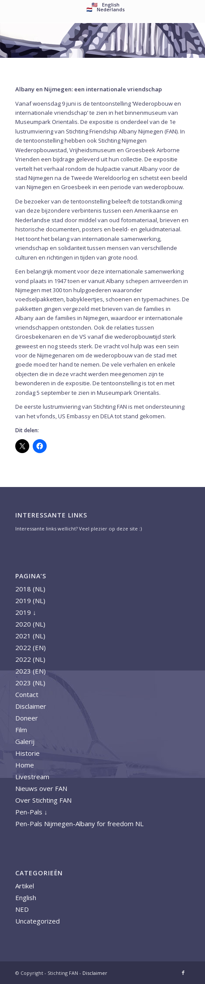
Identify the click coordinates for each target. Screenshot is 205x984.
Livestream (32, 776)
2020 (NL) (30, 624)
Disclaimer (30, 706)
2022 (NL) (30, 659)
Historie (27, 753)
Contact (26, 694)
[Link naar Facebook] (183, 972)
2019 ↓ (25, 612)
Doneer (26, 718)
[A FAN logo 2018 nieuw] (85, 40)
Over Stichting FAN (43, 800)
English (25, 897)
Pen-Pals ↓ (31, 811)
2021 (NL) (30, 635)
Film (21, 729)
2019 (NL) (30, 600)
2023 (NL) (30, 682)
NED (22, 909)
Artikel (24, 885)
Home (24, 765)
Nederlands (111, 9)
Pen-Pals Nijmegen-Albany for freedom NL (79, 823)
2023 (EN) (30, 671)
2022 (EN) (30, 647)
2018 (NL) (30, 588)
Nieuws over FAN (41, 788)
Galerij (24, 741)
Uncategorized (37, 921)
